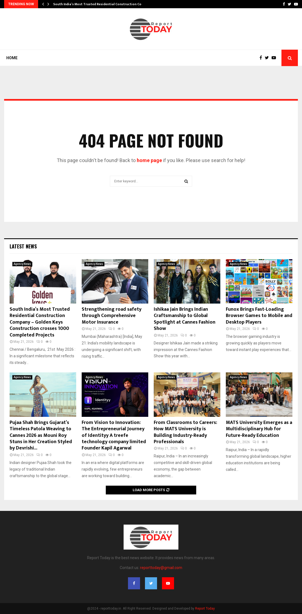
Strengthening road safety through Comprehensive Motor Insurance (111, 315)
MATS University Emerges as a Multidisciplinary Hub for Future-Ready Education (259, 429)
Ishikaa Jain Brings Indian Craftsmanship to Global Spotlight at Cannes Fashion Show (184, 319)
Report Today (205, 608)
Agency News (22, 263)
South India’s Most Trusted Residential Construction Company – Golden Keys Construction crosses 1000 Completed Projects (40, 322)
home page (149, 160)
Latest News (23, 246)
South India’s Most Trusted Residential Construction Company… (103, 4)
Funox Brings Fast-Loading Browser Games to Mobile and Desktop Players (259, 315)
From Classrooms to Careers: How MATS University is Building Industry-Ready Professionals (185, 432)
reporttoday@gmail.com (161, 567)
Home (12, 58)
